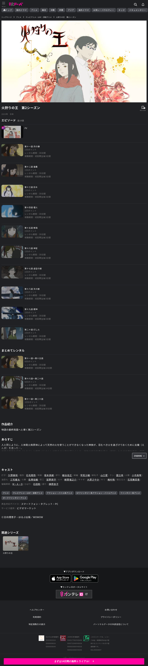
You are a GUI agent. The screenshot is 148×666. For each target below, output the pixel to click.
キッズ (122, 10)
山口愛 (104, 475)
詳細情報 (139, 455)
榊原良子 (54, 484)
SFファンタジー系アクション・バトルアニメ (96, 493)
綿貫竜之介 (70, 479)
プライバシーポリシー (111, 616)
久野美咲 (13, 475)
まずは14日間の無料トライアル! (74, 661)
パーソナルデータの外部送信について (111, 624)
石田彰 (36, 484)
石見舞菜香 (134, 479)
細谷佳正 (67, 475)
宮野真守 (51, 479)
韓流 (44, 10)
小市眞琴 (136, 475)
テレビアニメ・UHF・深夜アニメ (27, 493)
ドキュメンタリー (137, 10)
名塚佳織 (33, 479)
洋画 (53, 10)
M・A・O (17, 484)
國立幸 (119, 475)
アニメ (34, 10)
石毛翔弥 (31, 475)
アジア (71, 10)
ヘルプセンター (37, 609)
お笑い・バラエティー (103, 10)
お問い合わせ (111, 609)
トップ (7, 10)
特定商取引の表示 (37, 624)
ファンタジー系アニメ (130, 493)
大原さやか (93, 479)
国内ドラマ (21, 10)
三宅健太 (15, 479)
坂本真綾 (49, 475)
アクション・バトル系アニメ (59, 493)
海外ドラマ (83, 10)
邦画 (61, 10)
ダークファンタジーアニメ (14, 497)
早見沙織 (85, 475)
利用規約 (37, 616)
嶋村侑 (111, 479)
